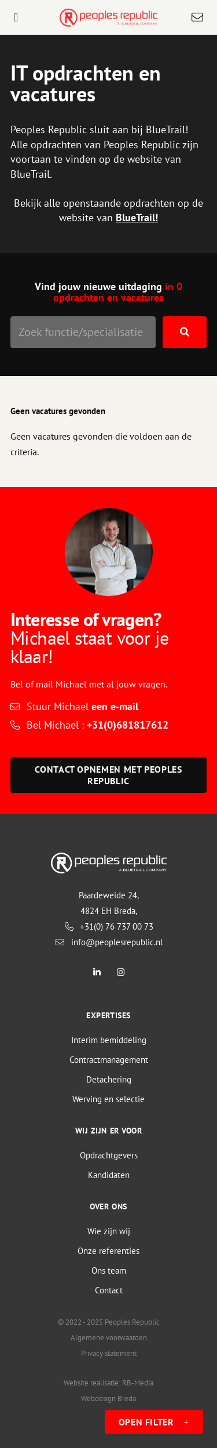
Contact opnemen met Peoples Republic (108, 775)
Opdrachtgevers (109, 1155)
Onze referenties (108, 1250)
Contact (109, 1290)
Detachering (108, 1079)
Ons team (108, 1270)
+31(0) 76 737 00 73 (109, 926)
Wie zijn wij (108, 1231)
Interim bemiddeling (108, 1039)
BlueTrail (135, 217)
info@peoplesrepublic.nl (108, 942)
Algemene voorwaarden (109, 1338)
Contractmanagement (108, 1059)
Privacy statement (109, 1353)
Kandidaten (109, 1174)
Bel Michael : (97, 725)
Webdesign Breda (108, 1398)
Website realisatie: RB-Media (108, 1383)
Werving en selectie (108, 1099)
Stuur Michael (82, 706)
